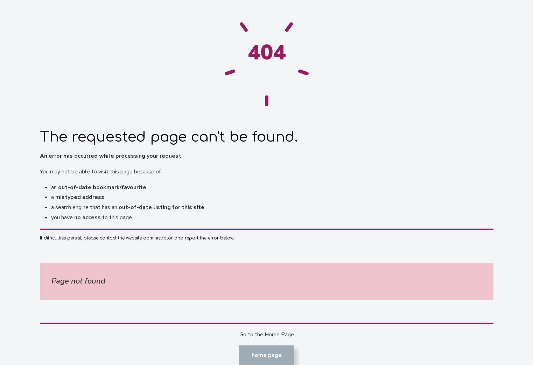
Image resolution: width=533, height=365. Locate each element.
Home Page (267, 355)
